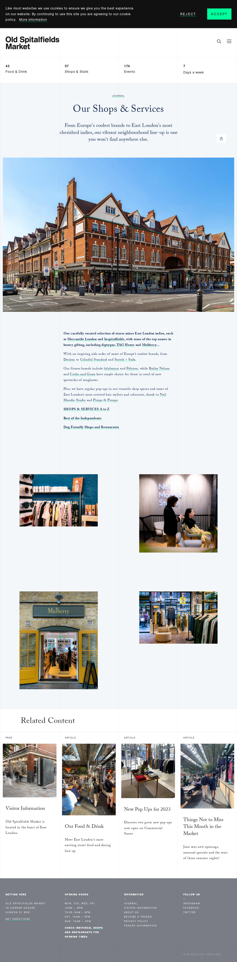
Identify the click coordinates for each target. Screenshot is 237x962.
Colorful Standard (93, 360)
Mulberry (149, 345)
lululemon (111, 369)
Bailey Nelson (159, 369)
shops (98, 928)
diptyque (108, 345)
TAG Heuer (125, 345)
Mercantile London (82, 340)
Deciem (69, 360)
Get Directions (18, 919)
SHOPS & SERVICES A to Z (87, 410)
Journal (118, 96)
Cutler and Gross (82, 375)
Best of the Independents (83, 419)
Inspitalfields (114, 340)
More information (33, 20)
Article (70, 737)
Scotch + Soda (125, 360)
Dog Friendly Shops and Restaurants (92, 428)
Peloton (132, 369)
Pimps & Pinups (105, 401)
